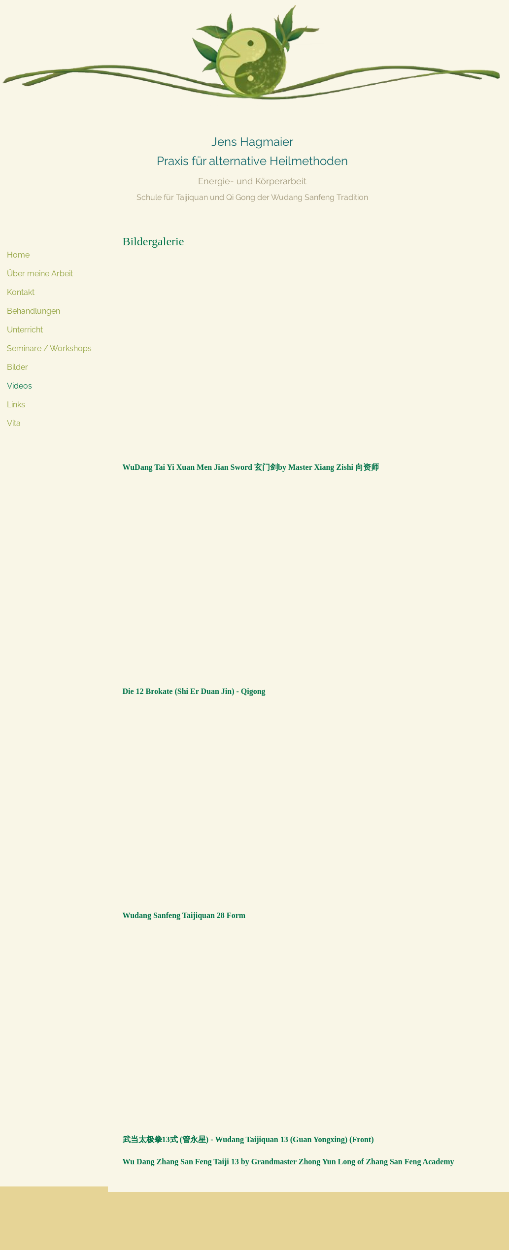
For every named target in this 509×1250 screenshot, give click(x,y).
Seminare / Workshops (49, 348)
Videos (19, 386)
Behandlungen (33, 311)
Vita (14, 423)
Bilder (17, 367)
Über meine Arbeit (40, 273)
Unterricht (25, 329)
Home (18, 255)
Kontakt (20, 292)
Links (16, 404)
